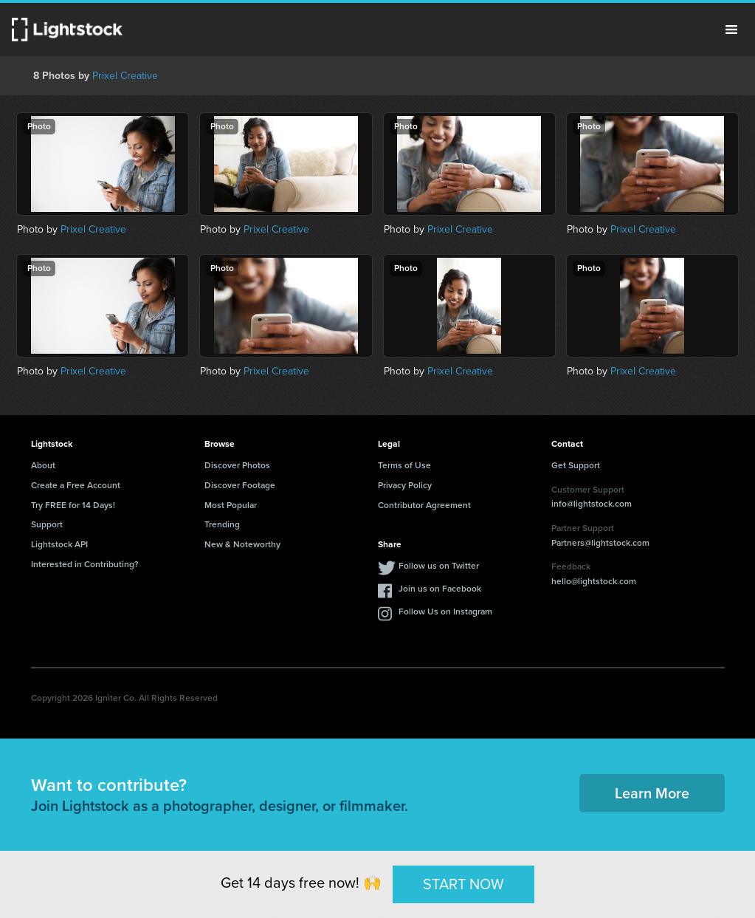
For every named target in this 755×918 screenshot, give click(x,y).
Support (47, 524)
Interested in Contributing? (85, 564)
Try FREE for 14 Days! (73, 505)
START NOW (463, 884)
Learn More (652, 793)
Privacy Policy (405, 485)
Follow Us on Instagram (445, 611)
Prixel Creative (125, 75)
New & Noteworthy (242, 544)
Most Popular (230, 505)
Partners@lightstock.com (600, 542)
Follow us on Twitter (439, 565)
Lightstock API (59, 544)
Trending (222, 524)
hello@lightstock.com (593, 581)
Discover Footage (239, 485)
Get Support (575, 465)
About (43, 465)
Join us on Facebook (440, 588)
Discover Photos (237, 465)
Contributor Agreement (424, 505)
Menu (731, 29)
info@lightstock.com (591, 503)
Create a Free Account (75, 485)
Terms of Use (404, 465)
